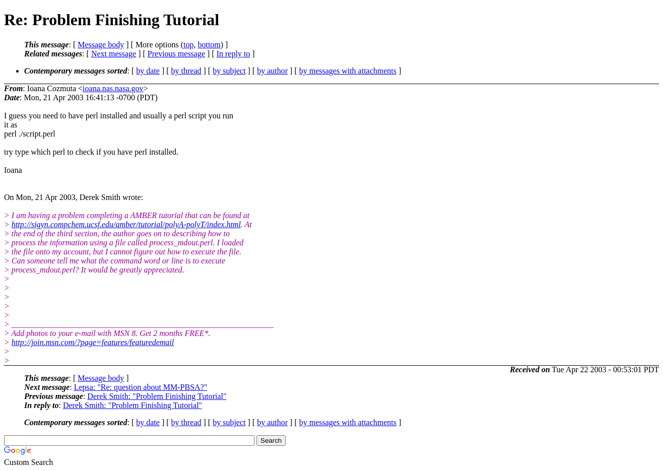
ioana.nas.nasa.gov (113, 88)
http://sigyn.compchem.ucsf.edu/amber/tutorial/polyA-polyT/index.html (126, 224)
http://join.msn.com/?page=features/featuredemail (93, 342)
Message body (101, 44)
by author (272, 70)
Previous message (176, 53)
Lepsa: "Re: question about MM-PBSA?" (141, 387)
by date (148, 70)
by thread (186, 70)
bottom (208, 44)
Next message (113, 53)
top (188, 44)
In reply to (233, 53)
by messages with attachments (347, 70)
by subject (229, 70)
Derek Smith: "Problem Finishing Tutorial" (156, 396)
